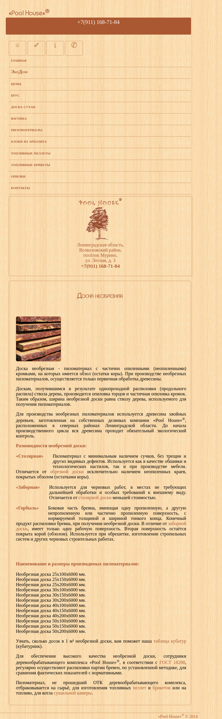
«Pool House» (29, 14)
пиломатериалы (26, 129)
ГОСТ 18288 (172, 662)
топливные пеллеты (31, 152)
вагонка (19, 118)
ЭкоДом (19, 71)
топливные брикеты (30, 164)
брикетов (162, 687)
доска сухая (23, 106)
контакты (20, 187)
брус (15, 95)
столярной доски (94, 497)
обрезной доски (67, 471)
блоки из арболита (29, 141)
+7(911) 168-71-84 (98, 22)
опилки (18, 175)
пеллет (139, 687)
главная (18, 60)
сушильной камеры (73, 692)
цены (16, 83)
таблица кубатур (169, 641)
